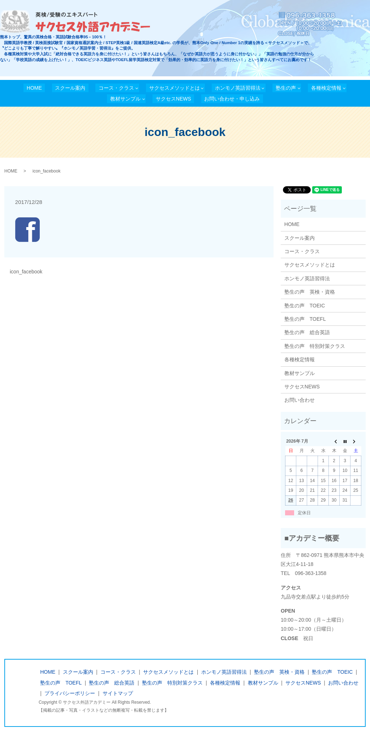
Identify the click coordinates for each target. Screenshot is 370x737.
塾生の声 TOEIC (304, 305)
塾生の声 (286, 88)
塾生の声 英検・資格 (309, 292)
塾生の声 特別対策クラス (314, 346)
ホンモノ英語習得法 (238, 88)
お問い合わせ (299, 400)
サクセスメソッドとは (174, 88)
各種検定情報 (326, 88)
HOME (34, 88)
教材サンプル (125, 99)
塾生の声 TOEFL (305, 319)
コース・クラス (116, 88)
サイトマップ (118, 693)
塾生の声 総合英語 (307, 332)
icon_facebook (26, 271)
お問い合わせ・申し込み (232, 99)
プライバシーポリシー (69, 693)
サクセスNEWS (173, 99)
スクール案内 (70, 88)
